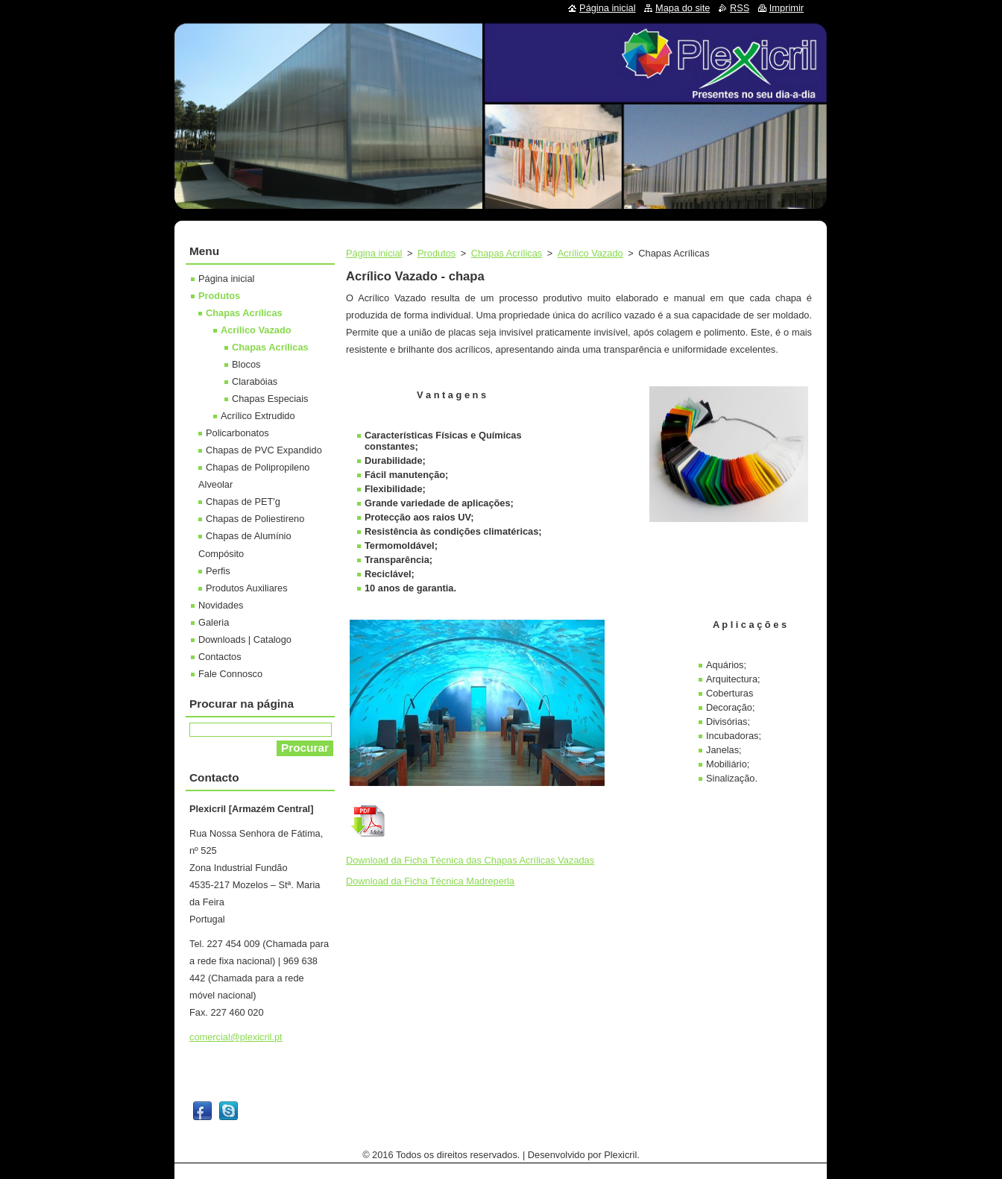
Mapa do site (682, 7)
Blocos (246, 364)
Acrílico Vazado (590, 253)
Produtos (437, 253)
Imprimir (786, 7)
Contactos (220, 656)
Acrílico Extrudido (258, 415)
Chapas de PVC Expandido (264, 450)
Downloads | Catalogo (245, 639)
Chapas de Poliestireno (255, 518)
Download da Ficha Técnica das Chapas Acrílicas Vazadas (470, 860)
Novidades (220, 605)
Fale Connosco (230, 673)
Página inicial (374, 253)
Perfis (218, 570)
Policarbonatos (237, 432)
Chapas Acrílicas (506, 253)
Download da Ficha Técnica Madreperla (430, 881)
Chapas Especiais (270, 398)
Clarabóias (254, 381)
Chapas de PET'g (243, 501)
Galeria (213, 622)
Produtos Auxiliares (247, 588)
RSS (739, 7)
